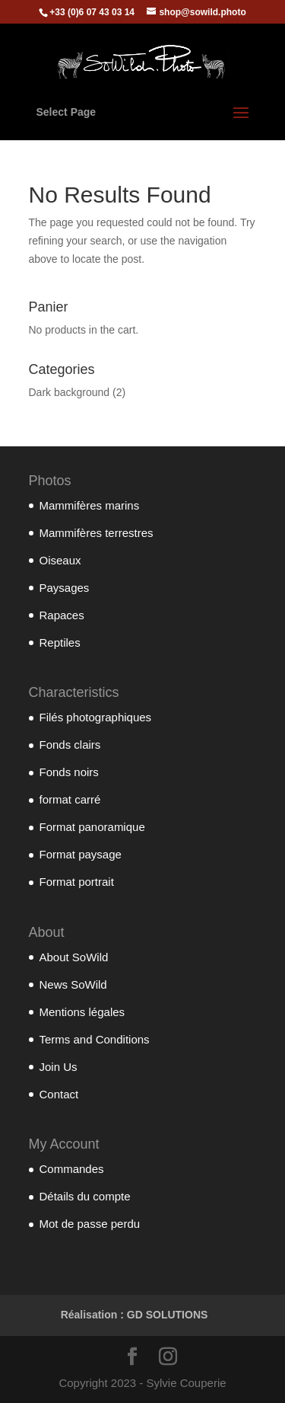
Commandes (72, 1168)
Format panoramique (92, 826)
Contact (59, 1094)
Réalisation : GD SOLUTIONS (134, 1315)
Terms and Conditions (95, 1039)
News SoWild (73, 984)
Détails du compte (85, 1196)
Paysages (65, 587)
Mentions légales (82, 1011)
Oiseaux (60, 560)
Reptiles (60, 642)
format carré (70, 799)
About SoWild (74, 957)
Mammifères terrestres (97, 532)
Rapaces (62, 615)
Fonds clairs (70, 744)
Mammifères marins (90, 505)
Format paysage (81, 854)
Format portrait (77, 881)
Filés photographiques (96, 717)
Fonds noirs (69, 771)
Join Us (59, 1066)
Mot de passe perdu (90, 1223)
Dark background (69, 392)
